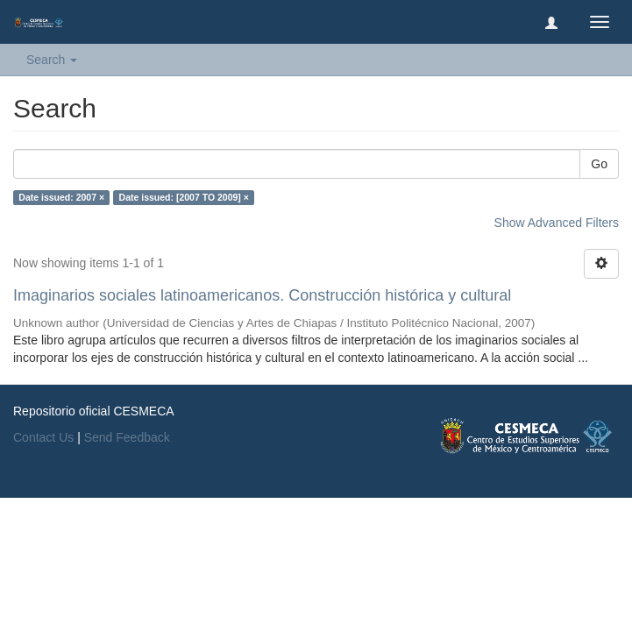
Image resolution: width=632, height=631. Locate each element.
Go (599, 164)
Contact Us (43, 437)
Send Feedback (127, 437)
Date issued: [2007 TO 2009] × (184, 197)
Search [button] (51, 60)
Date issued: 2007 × (61, 197)
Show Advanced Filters (556, 223)
